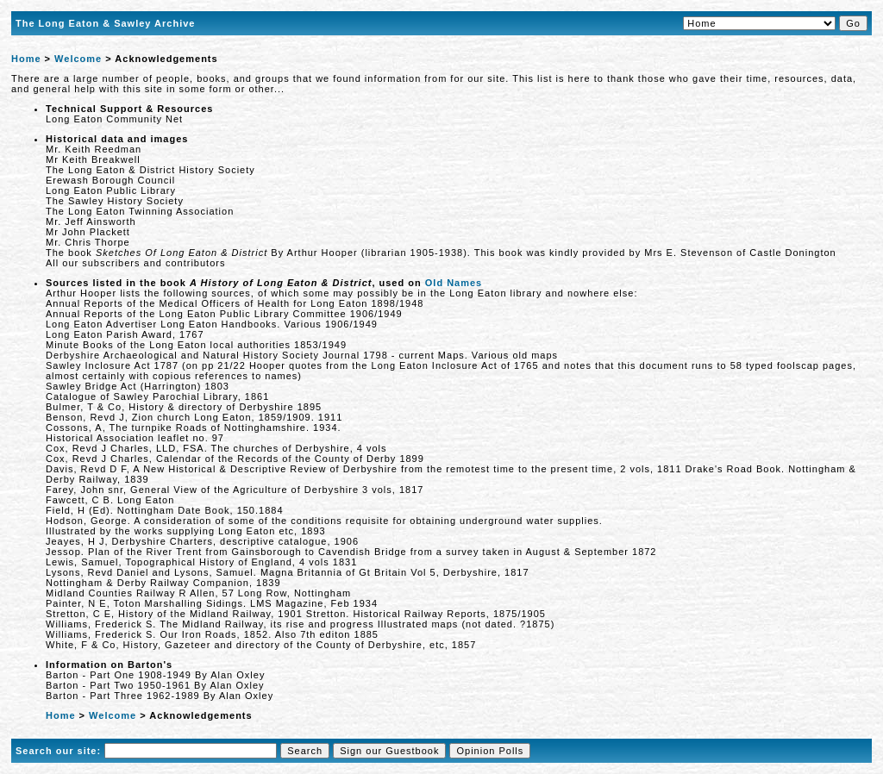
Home (26, 58)
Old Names (453, 283)
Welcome (78, 58)
